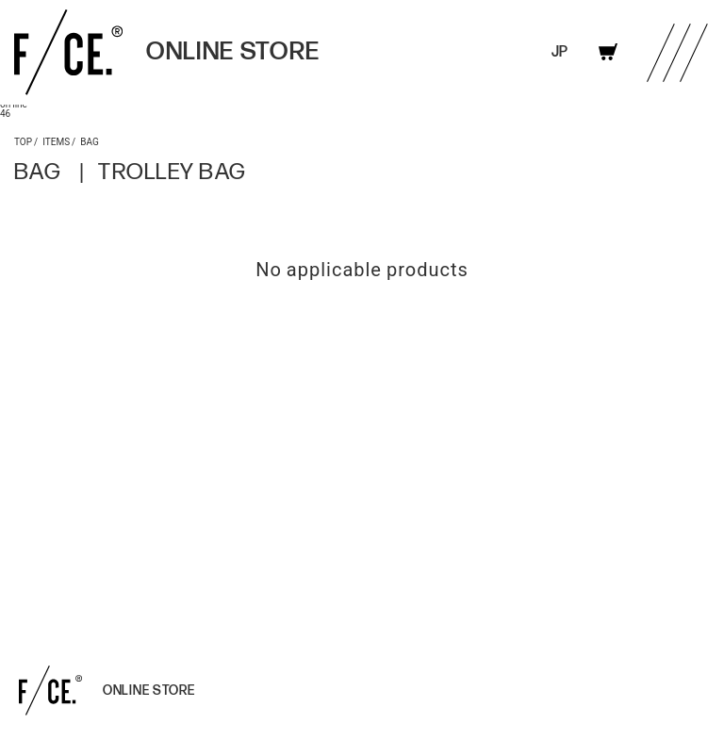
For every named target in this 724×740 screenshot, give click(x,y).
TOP (23, 141)
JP (559, 52)
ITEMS (56, 141)
